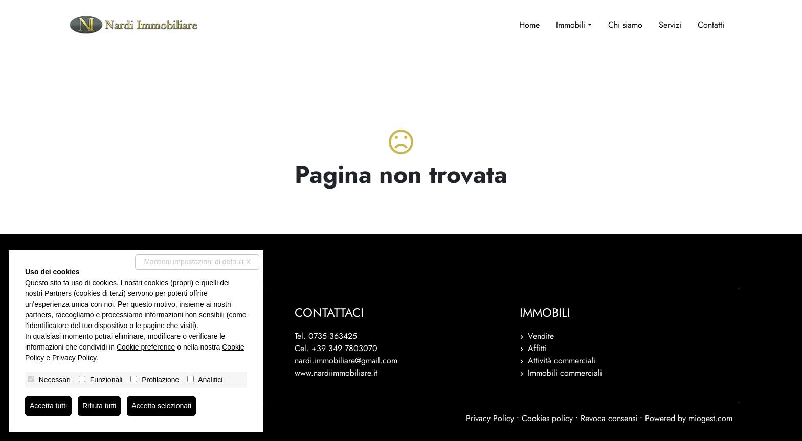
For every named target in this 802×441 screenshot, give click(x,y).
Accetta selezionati (161, 406)
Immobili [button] (571, 25)
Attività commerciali (562, 360)
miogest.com (710, 418)
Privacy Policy (490, 418)
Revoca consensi (609, 418)
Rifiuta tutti (99, 406)
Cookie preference (146, 347)
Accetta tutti (48, 406)
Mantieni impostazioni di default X (197, 262)
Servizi (670, 25)
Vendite (541, 336)
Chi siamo (625, 25)
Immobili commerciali (565, 373)
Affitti (537, 348)
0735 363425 (332, 336)
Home (529, 25)
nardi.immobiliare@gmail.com (346, 360)
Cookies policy (547, 418)
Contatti (711, 25)
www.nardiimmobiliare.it (336, 373)
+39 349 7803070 (344, 348)
